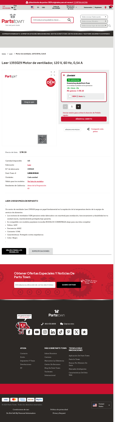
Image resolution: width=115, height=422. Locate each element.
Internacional (49, 375)
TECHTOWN (87, 34)
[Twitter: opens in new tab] (76, 332)
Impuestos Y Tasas (27, 360)
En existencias (74, 80)
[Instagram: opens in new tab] (45, 332)
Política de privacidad (59, 409)
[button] (53, 73)
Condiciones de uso (21, 409)
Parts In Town (74, 359)
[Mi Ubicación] (105, 7)
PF (21, 368)
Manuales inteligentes (77, 369)
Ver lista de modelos (35, 181)
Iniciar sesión (88, 7)
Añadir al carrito (84, 119)
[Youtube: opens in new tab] (37, 332)
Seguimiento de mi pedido (101, 34)
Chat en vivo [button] (66, 324)
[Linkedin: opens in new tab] (53, 332)
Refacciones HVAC (43, 34)
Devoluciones (25, 364)
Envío (22, 357)
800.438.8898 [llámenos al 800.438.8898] (50, 324)
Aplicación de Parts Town (79, 355)
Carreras (47, 357)
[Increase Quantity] (78, 106)
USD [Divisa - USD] (43, 7)
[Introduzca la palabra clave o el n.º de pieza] (48, 20)
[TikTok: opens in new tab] (61, 332)
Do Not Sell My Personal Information (21, 413)
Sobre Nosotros (50, 353)
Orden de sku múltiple (56, 7)
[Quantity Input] (71, 106)
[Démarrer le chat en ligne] (23, 324)
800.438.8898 (6, 8)
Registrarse (98, 7)
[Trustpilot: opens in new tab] (84, 332)
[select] (101, 404)
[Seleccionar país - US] (33, 7)
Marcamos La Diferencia (54, 360)
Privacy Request (59, 413)
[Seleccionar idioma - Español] (38, 7)
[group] (29, 102)
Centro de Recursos (75, 34)
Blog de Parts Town (52, 368)
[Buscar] (109, 26)
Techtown (48, 371)
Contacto (23, 353)
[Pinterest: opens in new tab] (69, 332)
